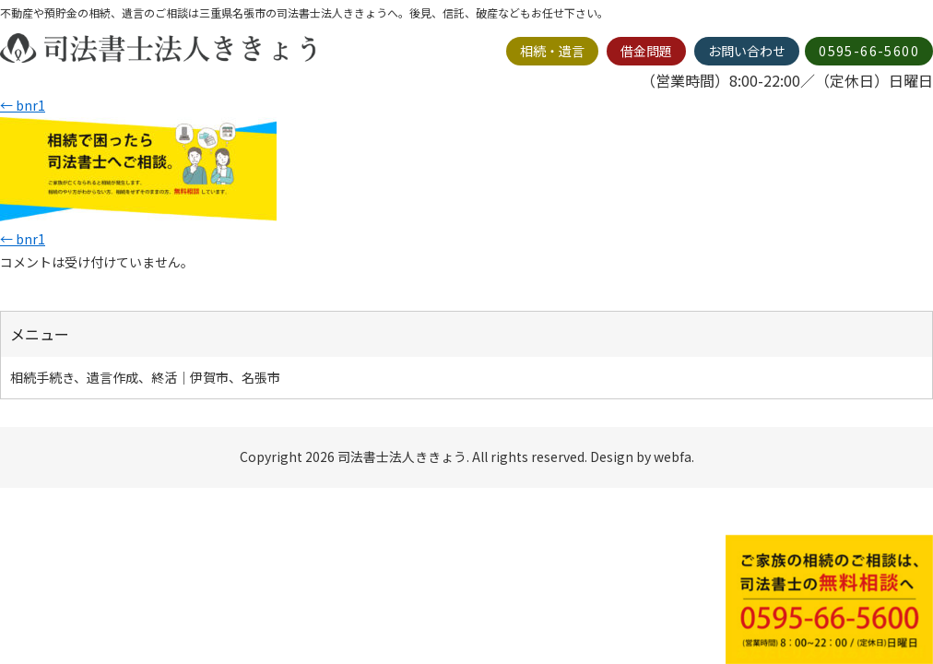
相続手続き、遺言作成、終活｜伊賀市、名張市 (145, 377)
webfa (672, 456)
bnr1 (22, 105)
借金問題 (646, 51)
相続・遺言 (552, 51)
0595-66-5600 (869, 51)
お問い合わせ (746, 51)
